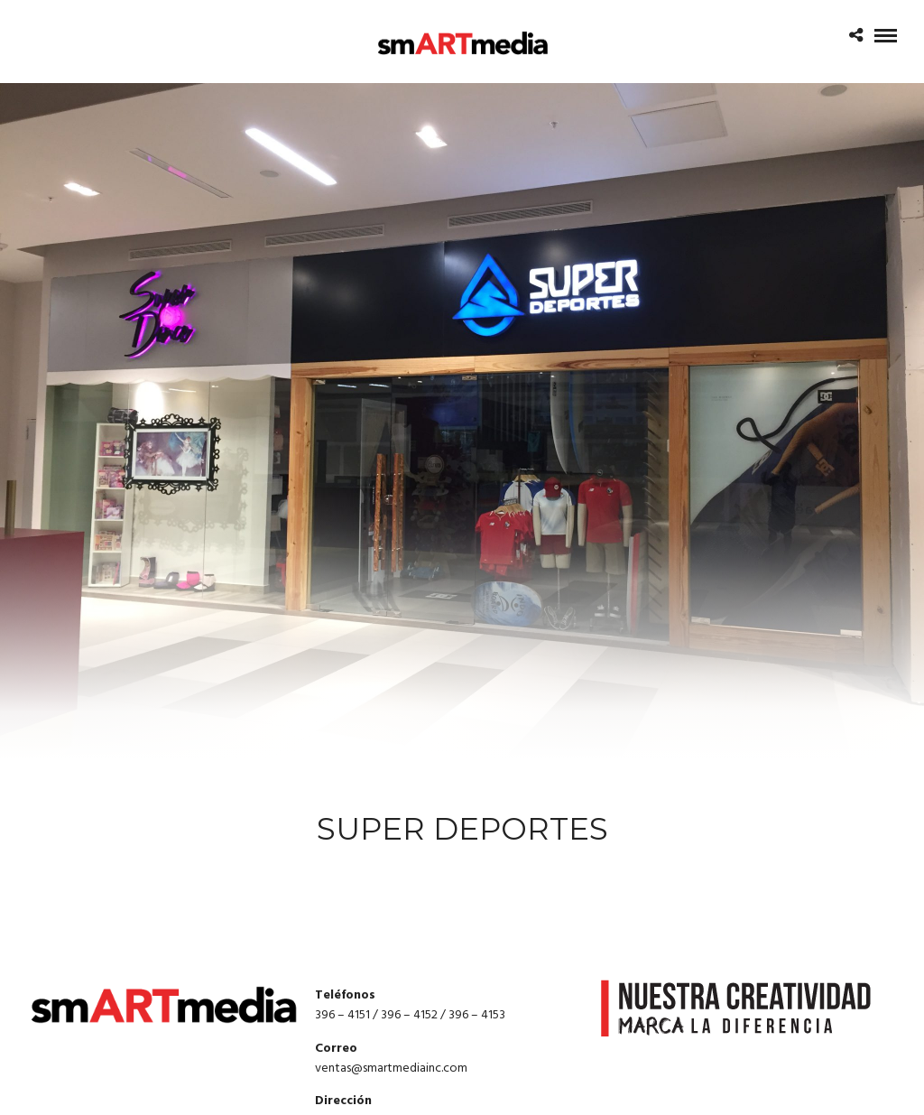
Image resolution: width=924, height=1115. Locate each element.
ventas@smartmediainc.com (391, 1068)
